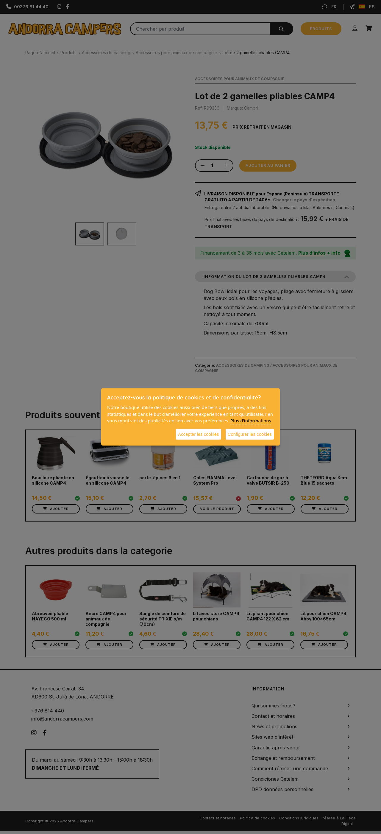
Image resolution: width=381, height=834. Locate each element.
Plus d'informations (250, 421)
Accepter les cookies (198, 433)
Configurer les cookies (250, 433)
